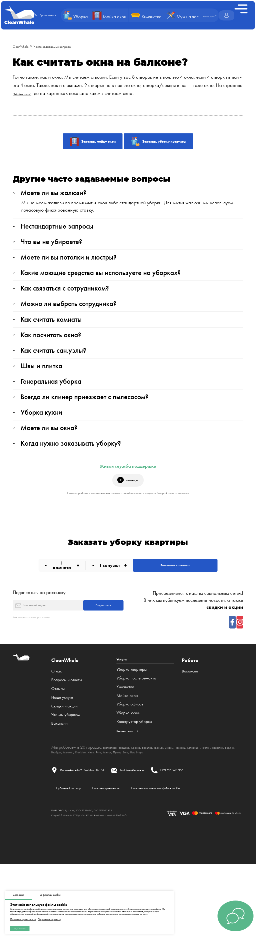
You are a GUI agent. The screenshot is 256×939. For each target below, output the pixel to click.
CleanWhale (25, 46)
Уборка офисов (129, 768)
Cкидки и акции (64, 768)
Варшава (134, 812)
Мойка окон (127, 760)
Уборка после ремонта (136, 742)
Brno (205, 816)
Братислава (113, 812)
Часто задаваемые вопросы (71, 46)
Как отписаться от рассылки (41, 680)
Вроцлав (167, 812)
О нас (56, 734)
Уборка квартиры (131, 734)
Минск (179, 816)
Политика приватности (23, 917)
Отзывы (58, 751)
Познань (214, 812)
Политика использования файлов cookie (196, 858)
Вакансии (59, 786)
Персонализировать (49, 917)
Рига (167, 816)
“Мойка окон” (27, 93)
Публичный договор (69, 858)
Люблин (58, 816)
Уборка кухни (128, 777)
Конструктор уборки (134, 786)
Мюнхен (126, 816)
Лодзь (198, 812)
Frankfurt (143, 816)
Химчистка (125, 751)
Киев (156, 816)
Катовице (232, 812)
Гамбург (109, 816)
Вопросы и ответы (66, 742)
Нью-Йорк (220, 816)
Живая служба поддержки (128, 512)
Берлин (93, 816)
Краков (151, 812)
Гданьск (184, 812)
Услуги (124, 723)
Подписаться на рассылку (39, 649)
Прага (193, 816)
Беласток (76, 816)
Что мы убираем (65, 777)
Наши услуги (62, 760)
